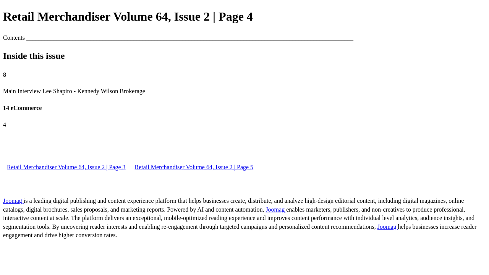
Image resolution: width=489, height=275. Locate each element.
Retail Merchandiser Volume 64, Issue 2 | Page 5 (194, 167)
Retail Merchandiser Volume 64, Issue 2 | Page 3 (66, 167)
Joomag (13, 200)
